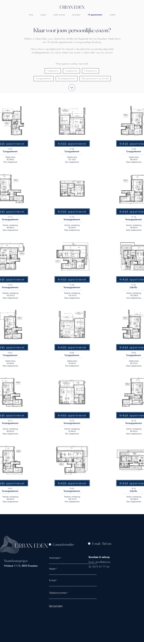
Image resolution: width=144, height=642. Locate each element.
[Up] (71, 87)
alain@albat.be (102, 562)
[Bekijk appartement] (72, 143)
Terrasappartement (66, 78)
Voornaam (54, 558)
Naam (52, 568)
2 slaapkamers (71, 70)
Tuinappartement (43, 78)
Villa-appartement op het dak (95, 78)
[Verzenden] (63, 606)
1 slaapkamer (53, 70)
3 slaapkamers (90, 70)
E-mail (52, 580)
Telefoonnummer (58, 593)
